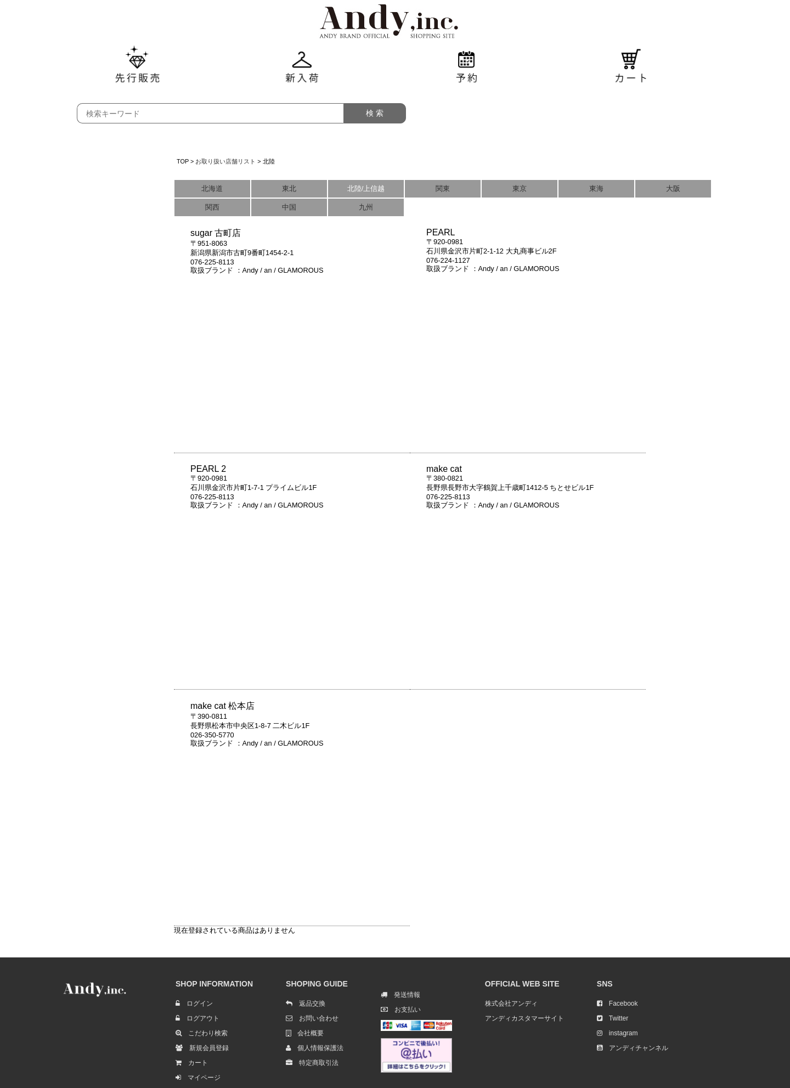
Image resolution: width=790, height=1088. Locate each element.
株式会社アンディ (511, 1003)
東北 (289, 188)
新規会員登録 (202, 1048)
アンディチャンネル (632, 1048)
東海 (596, 188)
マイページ (198, 1077)
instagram (617, 1033)
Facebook (617, 1003)
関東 (443, 188)
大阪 (673, 188)
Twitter (612, 1018)
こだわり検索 (202, 1033)
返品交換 (305, 1003)
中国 (289, 207)
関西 (212, 207)
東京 (519, 188)
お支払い (401, 1009)
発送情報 (400, 995)
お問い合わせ (312, 1018)
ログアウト (197, 1018)
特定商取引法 (312, 1063)
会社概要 (305, 1033)
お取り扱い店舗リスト (225, 161)
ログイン (194, 1003)
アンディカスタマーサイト (524, 1018)
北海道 (212, 188)
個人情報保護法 (314, 1048)
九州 (366, 207)
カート (192, 1063)
